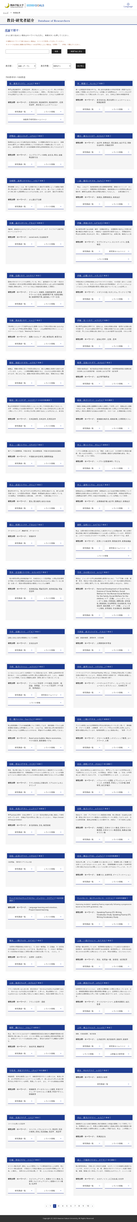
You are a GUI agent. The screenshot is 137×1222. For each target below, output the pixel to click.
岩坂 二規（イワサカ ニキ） (89, 719)
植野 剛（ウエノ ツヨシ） (20, 1027)
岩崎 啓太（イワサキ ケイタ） (22, 763)
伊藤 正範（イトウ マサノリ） (89, 275)
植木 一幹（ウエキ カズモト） (22, 940)
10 (88, 1206)
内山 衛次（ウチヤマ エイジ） (90, 1117)
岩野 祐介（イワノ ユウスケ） (90, 808)
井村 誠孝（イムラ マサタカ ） (91, 666)
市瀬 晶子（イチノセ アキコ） (22, 222)
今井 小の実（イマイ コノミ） (89, 572)
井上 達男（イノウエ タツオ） (90, 484)
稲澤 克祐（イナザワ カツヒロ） (91, 362)
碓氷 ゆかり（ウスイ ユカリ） (89, 1070)
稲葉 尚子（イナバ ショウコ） (90, 400)
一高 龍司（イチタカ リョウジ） (90, 180)
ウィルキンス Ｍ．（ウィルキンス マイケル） (95, 898)
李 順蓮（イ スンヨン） (87, 83)
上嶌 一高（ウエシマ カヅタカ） (91, 940)
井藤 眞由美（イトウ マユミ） (22, 320)
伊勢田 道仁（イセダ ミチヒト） (22, 135)
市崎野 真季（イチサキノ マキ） (23, 180)
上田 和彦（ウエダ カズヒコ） (22, 982)
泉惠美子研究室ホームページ (35, 119)
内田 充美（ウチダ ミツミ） (21, 1117)
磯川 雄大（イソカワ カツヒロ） (90, 135)
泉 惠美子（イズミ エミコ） (21, 83)
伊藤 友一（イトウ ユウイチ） (89, 320)
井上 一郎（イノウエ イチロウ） (22, 444)
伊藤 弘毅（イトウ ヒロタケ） (21, 275)
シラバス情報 (49, 112)
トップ (6, 13)
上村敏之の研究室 (117, 1054)
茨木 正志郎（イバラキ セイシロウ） (25, 572)
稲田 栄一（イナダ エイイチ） (22, 400)
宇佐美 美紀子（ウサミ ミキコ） (23, 1070)
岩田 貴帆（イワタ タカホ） (89, 763)
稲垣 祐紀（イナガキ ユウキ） (22, 362)
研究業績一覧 (20, 112)
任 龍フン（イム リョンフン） (21, 719)
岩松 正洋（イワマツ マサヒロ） (23, 855)
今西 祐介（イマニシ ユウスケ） (23, 666)
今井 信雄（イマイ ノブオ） (21, 631)
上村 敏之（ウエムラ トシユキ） (91, 1027)
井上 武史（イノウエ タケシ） (22, 484)
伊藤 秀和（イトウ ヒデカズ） (90, 222)
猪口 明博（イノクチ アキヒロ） (23, 524)
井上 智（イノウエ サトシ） (89, 444)
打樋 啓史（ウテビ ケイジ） (21, 1159)
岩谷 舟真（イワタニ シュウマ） (23, 808)
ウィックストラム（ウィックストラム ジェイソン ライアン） (32, 898)
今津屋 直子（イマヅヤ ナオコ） (91, 631)
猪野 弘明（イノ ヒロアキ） (89, 524)
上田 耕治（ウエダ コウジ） (89, 982)
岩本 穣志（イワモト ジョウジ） (90, 855)
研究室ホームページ (117, 251)
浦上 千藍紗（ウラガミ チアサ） (91, 1159)
